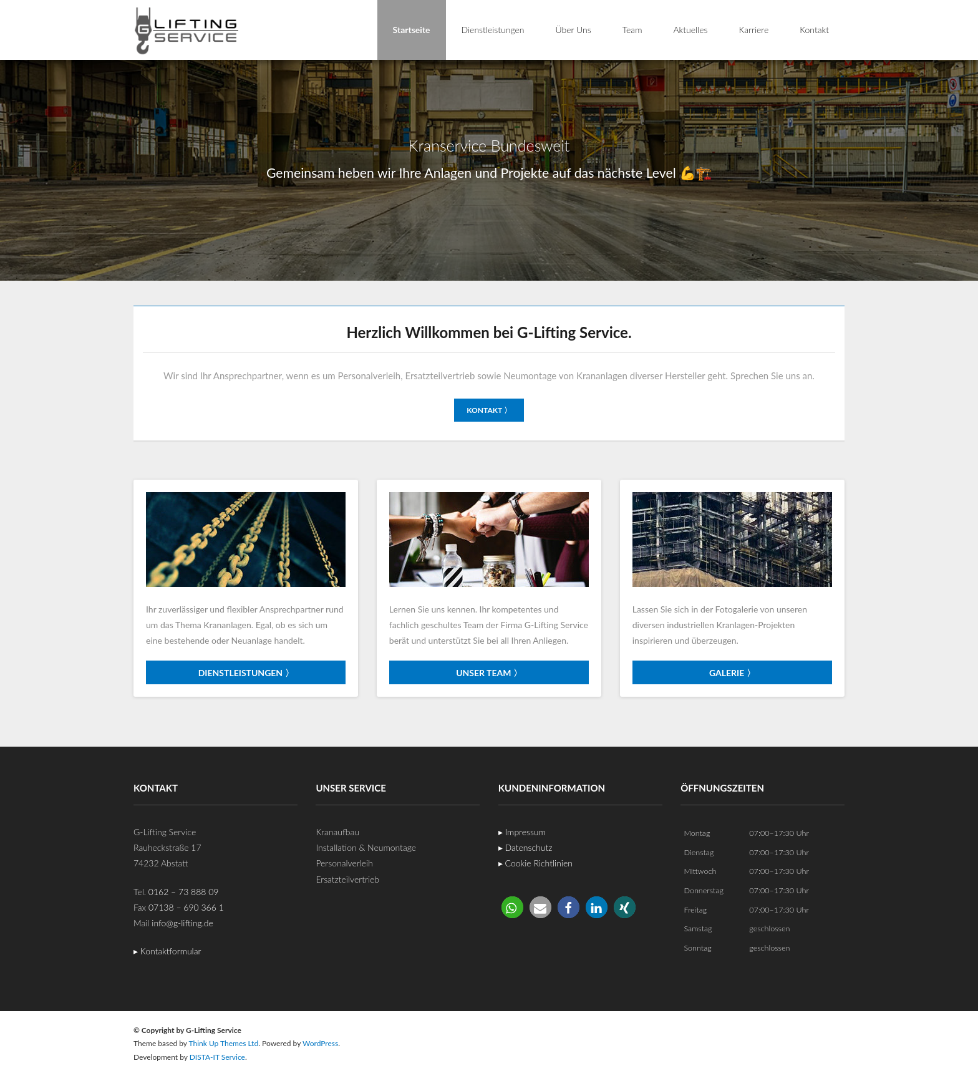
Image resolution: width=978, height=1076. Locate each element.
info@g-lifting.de (182, 923)
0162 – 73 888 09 (183, 891)
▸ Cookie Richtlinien (535, 863)
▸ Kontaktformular (167, 951)
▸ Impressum (522, 831)
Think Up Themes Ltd (223, 1043)
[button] (512, 907)
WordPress (320, 1043)
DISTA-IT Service (217, 1056)
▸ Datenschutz (525, 847)
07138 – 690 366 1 (186, 906)
